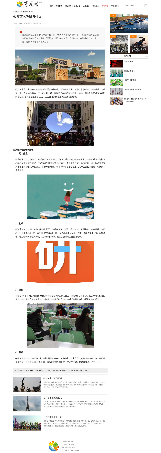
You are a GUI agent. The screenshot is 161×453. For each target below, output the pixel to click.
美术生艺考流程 (117, 51)
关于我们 (64, 441)
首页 (51, 6)
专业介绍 (77, 6)
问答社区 (114, 6)
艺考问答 (105, 6)
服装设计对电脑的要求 (132, 89)
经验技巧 (68, 6)
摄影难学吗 (128, 61)
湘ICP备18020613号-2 (68, 447)
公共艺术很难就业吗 (52, 398)
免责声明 (70, 441)
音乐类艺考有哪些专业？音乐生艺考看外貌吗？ (139, 49)
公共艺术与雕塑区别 (52, 378)
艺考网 (23, 12)
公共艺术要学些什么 (52, 417)
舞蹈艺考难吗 (129, 71)
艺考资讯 (59, 6)
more (146, 56)
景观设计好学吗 (130, 80)
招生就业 (95, 6)
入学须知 (86, 6)
